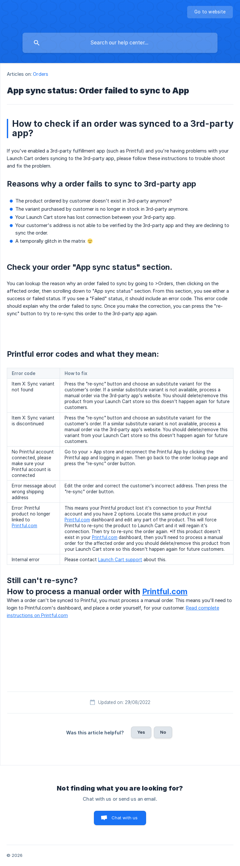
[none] (210, 12)
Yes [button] (141, 732)
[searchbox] (120, 43)
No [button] (163, 732)
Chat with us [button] (125, 817)
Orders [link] (40, 74)
